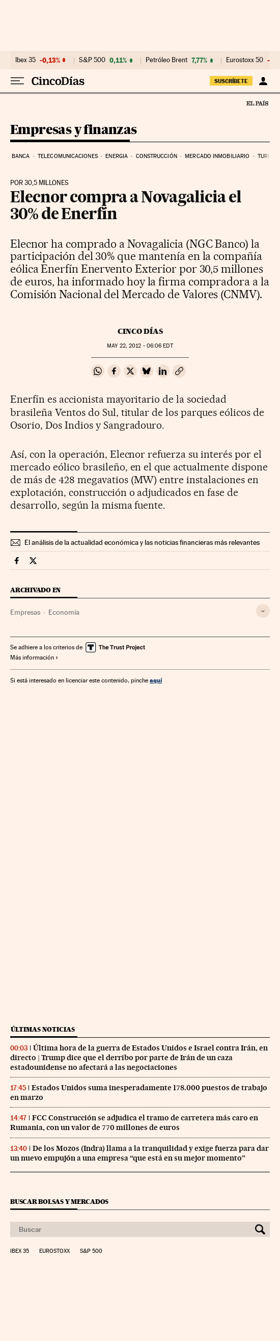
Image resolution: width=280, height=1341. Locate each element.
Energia (116, 156)
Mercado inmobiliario (217, 156)
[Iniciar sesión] (263, 81)
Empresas (25, 612)
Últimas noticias (43, 1029)
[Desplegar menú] (17, 81)
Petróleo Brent (166, 60)
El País (257, 103)
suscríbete (231, 81)
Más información (34, 657)
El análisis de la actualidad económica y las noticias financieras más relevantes (142, 542)
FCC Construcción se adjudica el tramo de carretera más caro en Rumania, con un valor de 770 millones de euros (134, 1122)
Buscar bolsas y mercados (59, 1201)
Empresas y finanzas (73, 130)
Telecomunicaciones (68, 156)
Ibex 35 (25, 60)
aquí (156, 680)
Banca (21, 156)
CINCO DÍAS (140, 331)
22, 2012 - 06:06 (140, 346)
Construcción (156, 156)
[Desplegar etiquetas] (263, 611)
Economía (63, 612)
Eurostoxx (54, 1251)
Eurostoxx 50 (244, 60)
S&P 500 (92, 60)
